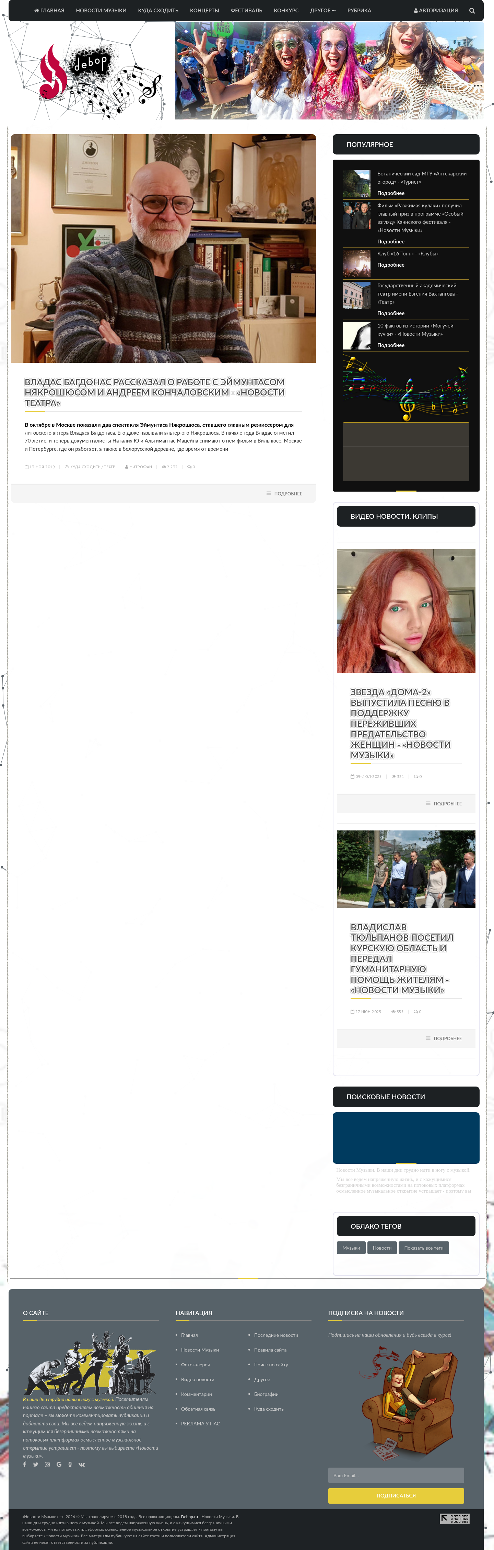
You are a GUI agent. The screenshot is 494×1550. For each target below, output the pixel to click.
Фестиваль (246, 10)
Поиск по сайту (271, 1364)
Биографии (266, 1394)
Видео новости (197, 1379)
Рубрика (359, 10)
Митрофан (138, 466)
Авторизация (436, 10)
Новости (382, 1248)
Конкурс (286, 10)
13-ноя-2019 (40, 466)
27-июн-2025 (366, 1011)
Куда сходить (158, 10)
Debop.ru (189, 1516)
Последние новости (276, 1334)
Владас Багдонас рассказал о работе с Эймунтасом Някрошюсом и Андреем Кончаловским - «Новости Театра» (155, 392)
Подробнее (288, 493)
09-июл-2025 (366, 776)
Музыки (351, 1248)
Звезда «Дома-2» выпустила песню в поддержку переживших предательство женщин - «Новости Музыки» (401, 723)
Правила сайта (270, 1349)
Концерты (205, 10)
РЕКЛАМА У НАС (200, 1423)
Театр (109, 466)
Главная (49, 10)
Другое (323, 10)
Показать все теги (423, 1248)
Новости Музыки (101, 10)
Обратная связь (198, 1408)
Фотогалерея (195, 1364)
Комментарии (196, 1394)
